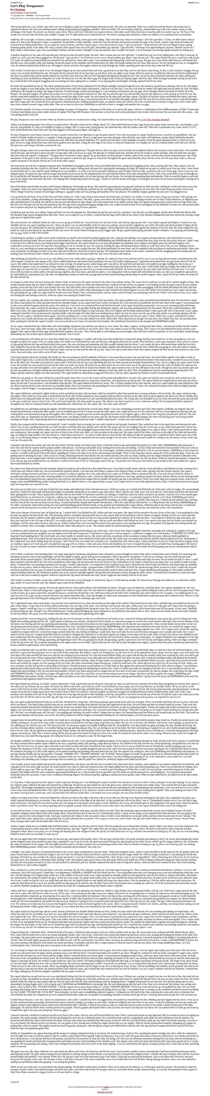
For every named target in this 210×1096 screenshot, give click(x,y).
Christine (19, 9)
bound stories (105, 1092)
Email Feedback (16, 12)
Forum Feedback (30, 12)
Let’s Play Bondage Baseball (155, 119)
